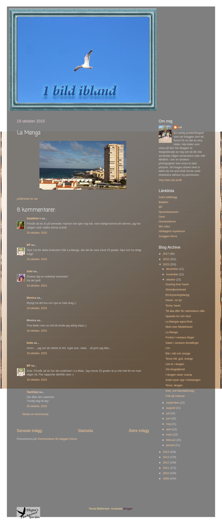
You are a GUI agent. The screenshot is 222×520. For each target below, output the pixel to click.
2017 (166, 253)
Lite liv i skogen (174, 364)
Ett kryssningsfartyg (177, 295)
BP (28, 244)
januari (170, 445)
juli (168, 413)
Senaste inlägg (29, 431)
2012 (166, 462)
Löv (167, 348)
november (172, 274)
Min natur (164, 226)
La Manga (171, 332)
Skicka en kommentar (35, 414)
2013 (166, 457)
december (172, 269)
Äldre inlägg (139, 431)
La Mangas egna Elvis (178, 321)
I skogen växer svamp (178, 374)
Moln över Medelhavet (178, 326)
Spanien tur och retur (178, 316)
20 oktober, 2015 (37, 406)
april (169, 429)
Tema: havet (172, 305)
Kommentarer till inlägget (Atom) (57, 438)
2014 (166, 451)
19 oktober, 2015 (37, 232)
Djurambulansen (169, 212)
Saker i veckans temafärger (182, 342)
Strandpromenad (175, 289)
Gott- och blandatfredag (179, 390)
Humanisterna (167, 221)
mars (169, 434)
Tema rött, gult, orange (179, 358)
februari (171, 440)
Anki (30, 271)
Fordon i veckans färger (179, 337)
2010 (166, 473)
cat (180, 127)
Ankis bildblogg (168, 197)
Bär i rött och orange (177, 353)
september (173, 402)
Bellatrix (163, 202)
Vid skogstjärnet (175, 369)
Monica (31, 297)
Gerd (162, 216)
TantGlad (32, 392)
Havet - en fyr (173, 300)
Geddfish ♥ (34, 218)
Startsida (85, 431)
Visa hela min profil (170, 180)
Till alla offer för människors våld (184, 311)
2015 (166, 264)
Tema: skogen (173, 385)
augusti (171, 407)
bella (30, 342)
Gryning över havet (176, 284)
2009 (166, 478)
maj (168, 423)
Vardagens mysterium (172, 231)
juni (168, 418)
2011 (166, 467)
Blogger (128, 508)
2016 (166, 259)
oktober (171, 279)
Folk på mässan (175, 396)
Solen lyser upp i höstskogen (182, 379)
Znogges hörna (168, 236)
